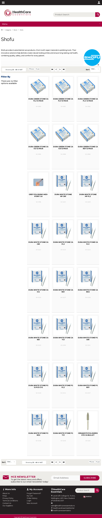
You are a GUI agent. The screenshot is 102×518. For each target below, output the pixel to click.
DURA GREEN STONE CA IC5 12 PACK (63, 148)
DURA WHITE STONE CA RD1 (63, 291)
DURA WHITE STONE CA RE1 (38, 339)
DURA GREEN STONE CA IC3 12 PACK (38, 148)
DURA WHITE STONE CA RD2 (88, 291)
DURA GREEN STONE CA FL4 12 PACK (88, 100)
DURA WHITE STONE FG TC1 (63, 434)
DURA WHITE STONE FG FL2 (63, 386)
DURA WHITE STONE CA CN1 (38, 243)
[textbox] (74, 14)
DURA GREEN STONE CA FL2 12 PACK (38, 100)
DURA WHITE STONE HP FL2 (88, 195)
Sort (88, 70)
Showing (13, 70)
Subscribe (90, 478)
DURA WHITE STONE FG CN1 (88, 339)
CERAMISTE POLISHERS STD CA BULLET (88, 434)
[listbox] (95, 69)
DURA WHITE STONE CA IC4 (38, 291)
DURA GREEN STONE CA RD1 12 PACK (88, 148)
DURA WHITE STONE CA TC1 (63, 339)
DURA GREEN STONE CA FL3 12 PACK (63, 100)
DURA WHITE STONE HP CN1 (63, 195)
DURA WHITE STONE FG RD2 (38, 434)
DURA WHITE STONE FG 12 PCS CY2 (38, 386)
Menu (4, 24)
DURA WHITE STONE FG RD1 (88, 386)
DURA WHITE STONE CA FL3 (88, 243)
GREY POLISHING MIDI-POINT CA (38, 195)
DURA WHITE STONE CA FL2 (63, 243)
